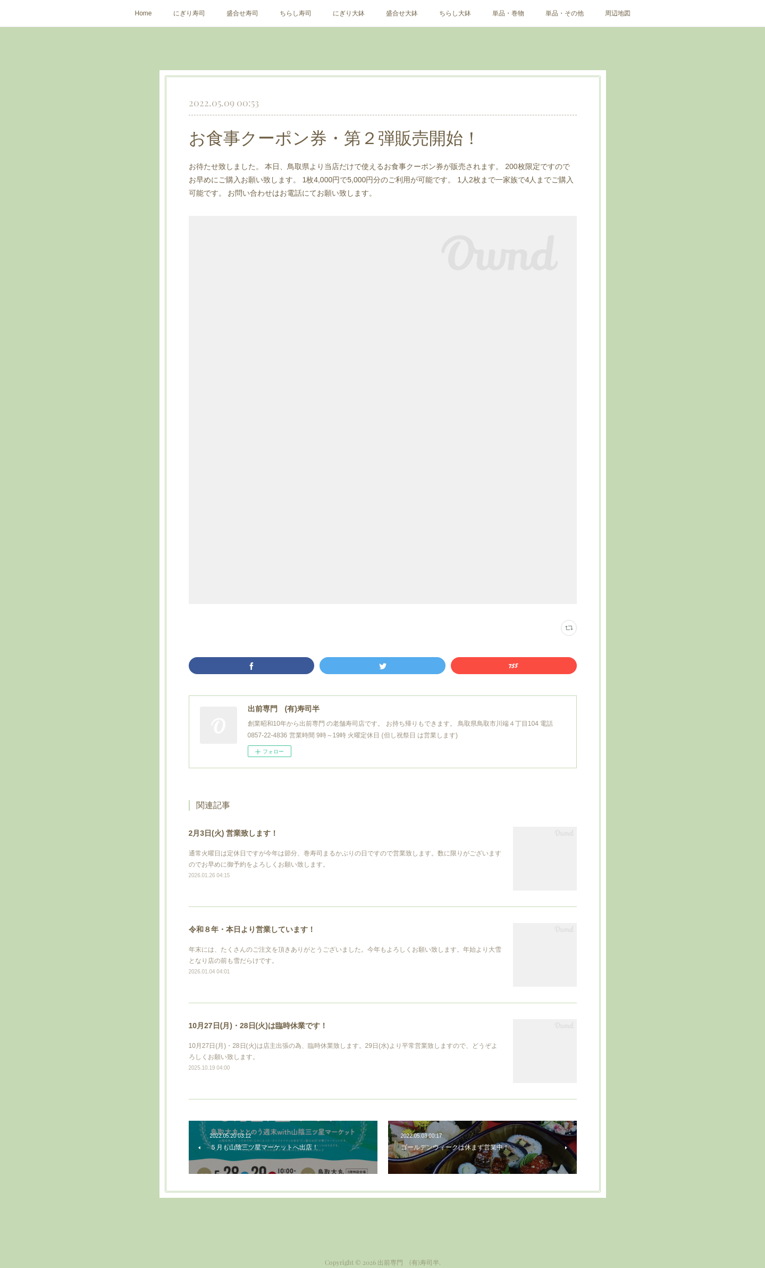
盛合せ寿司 (242, 13)
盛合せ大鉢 (402, 13)
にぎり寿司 (189, 13)
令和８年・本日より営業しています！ (252, 929)
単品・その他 (564, 13)
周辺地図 (618, 13)
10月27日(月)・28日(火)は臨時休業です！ (258, 1025)
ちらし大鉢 (455, 13)
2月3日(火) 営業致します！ (234, 833)
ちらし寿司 (296, 13)
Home (143, 13)
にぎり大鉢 (349, 13)
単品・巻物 (508, 13)
